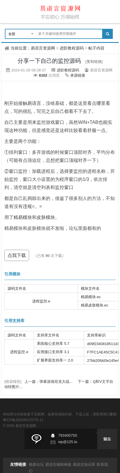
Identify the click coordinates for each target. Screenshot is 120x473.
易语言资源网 (43, 48)
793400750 (67, 435)
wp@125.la (67, 442)
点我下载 (16, 255)
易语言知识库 (84, 464)
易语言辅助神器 (58, 464)
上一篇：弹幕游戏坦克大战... (48, 381)
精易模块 (23, 217)
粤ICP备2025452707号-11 (23, 420)
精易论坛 (36, 464)
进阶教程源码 (72, 48)
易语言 (34, 103)
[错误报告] (12, 381)
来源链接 (77, 75)
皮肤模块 (46, 217)
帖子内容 (96, 48)
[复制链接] (93, 61)
